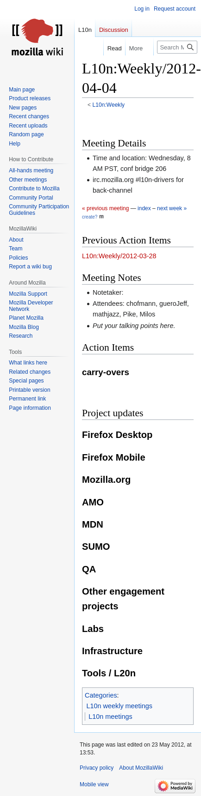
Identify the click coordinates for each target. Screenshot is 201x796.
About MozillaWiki (141, 768)
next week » (172, 208)
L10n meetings (110, 716)
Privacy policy (96, 768)
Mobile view (94, 784)
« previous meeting (105, 208)
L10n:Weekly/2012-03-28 (119, 256)
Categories (101, 695)
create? (89, 216)
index (144, 208)
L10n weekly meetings (119, 706)
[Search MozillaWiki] (177, 47)
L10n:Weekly (109, 105)
